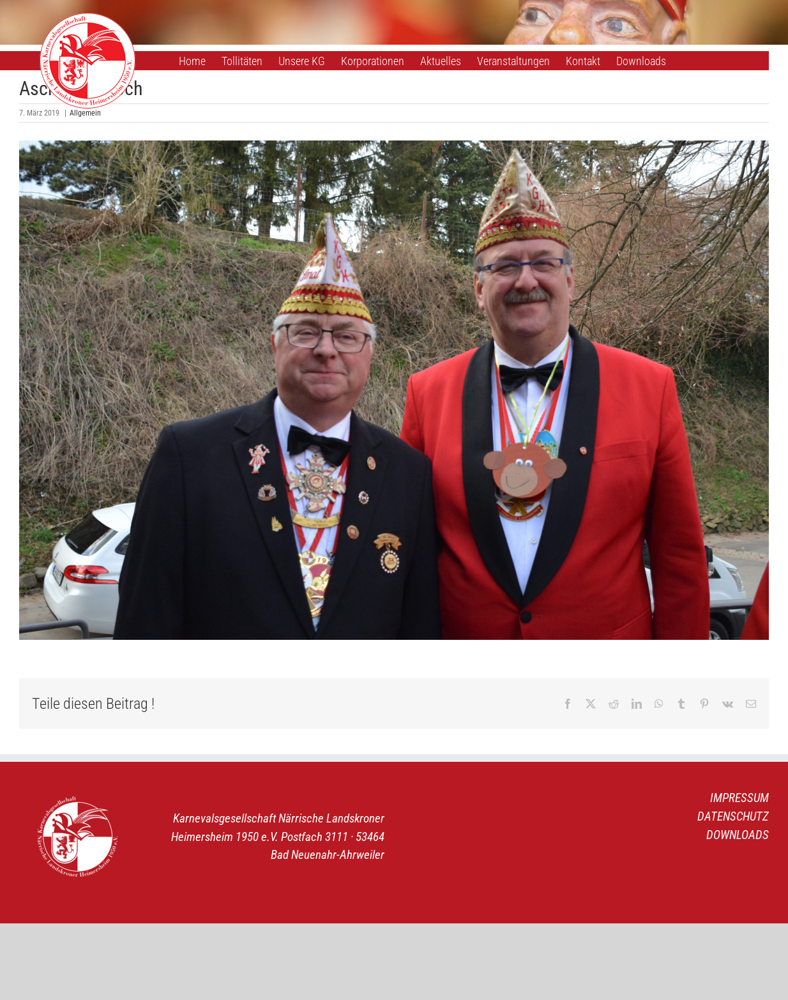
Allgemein (85, 113)
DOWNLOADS (737, 835)
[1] (394, 390)
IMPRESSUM (739, 798)
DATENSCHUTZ (733, 816)
